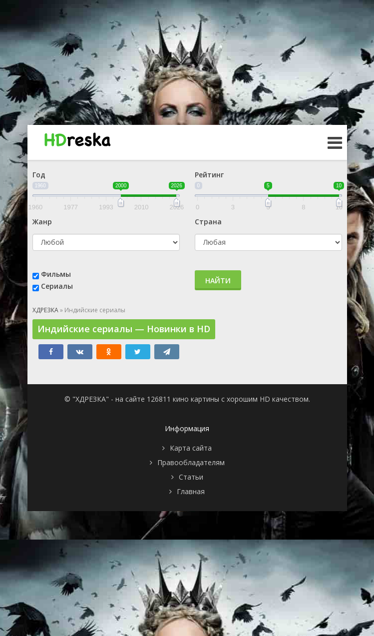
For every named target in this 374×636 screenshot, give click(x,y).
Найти (218, 280)
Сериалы (57, 286)
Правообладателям (191, 462)
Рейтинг (209, 174)
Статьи (191, 477)
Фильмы (56, 274)
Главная (191, 491)
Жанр (42, 221)
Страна (208, 221)
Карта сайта (191, 448)
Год (38, 174)
